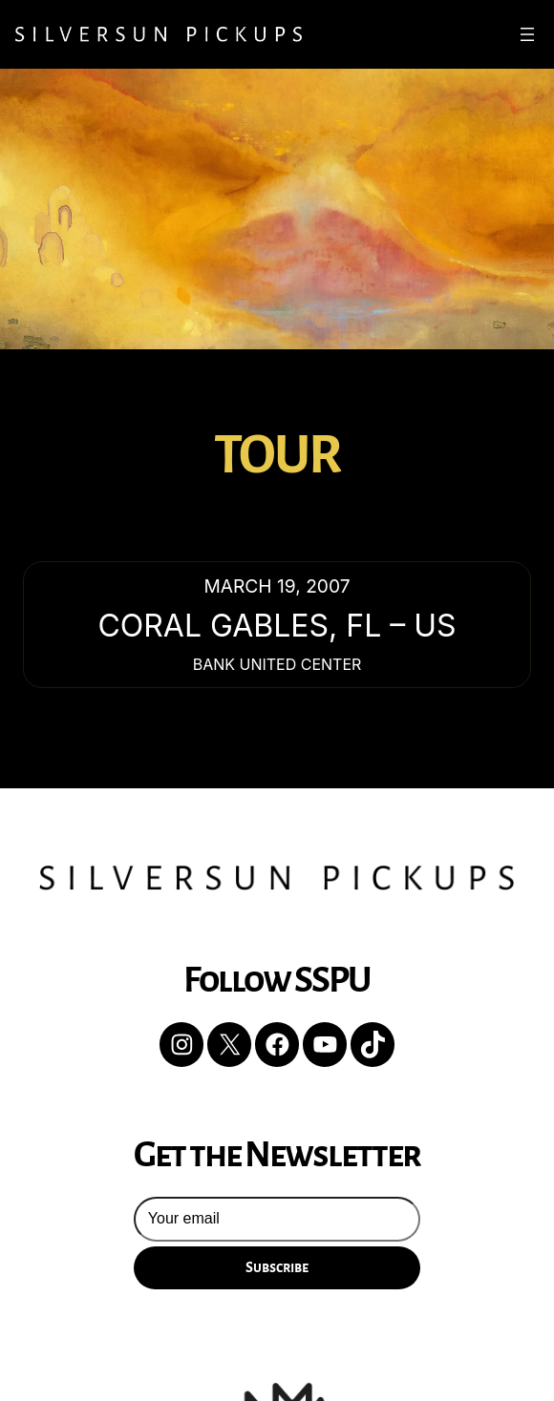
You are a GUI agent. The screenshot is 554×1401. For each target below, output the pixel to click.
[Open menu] (527, 34)
